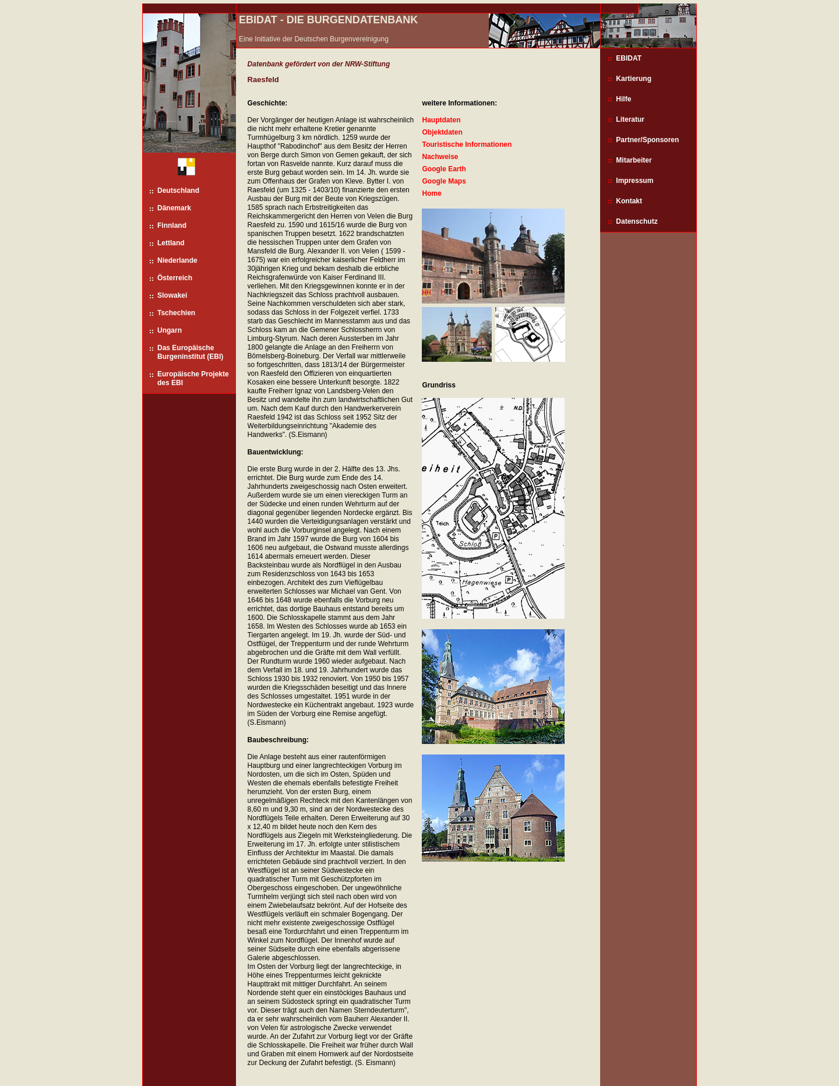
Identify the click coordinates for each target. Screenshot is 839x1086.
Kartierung (633, 79)
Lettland (171, 243)
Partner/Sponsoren (647, 140)
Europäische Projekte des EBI (193, 378)
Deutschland (178, 190)
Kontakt (629, 201)
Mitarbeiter (633, 160)
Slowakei (172, 295)
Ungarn (169, 330)
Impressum (634, 181)
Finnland (171, 225)
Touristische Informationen (467, 144)
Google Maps (444, 181)
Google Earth (444, 169)
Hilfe (623, 99)
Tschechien (176, 313)
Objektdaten (442, 132)
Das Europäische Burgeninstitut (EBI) (190, 352)
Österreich (174, 278)
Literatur (630, 119)
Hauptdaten (441, 120)
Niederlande (177, 260)
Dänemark (174, 208)
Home (431, 193)
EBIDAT (628, 58)
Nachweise (440, 157)
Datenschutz (636, 221)
